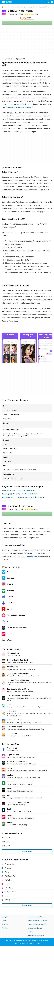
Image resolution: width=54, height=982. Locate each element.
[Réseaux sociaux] (33, 7)
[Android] (7, 7)
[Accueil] (2, 7)
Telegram (20, 107)
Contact (4, 920)
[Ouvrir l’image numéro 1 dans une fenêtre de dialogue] (28, 348)
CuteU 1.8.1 (6, 846)
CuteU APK (20, 10)
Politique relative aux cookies (38, 920)
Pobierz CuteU (30, 494)
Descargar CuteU (8, 490)
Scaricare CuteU (23, 497)
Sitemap (4, 928)
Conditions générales (35, 917)
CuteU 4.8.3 (6, 842)
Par (13, 14)
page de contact (33, 556)
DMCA (30, 932)
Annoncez (5, 924)
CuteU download (7, 497)
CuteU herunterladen (25, 490)
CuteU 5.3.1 (6, 838)
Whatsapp (11, 107)
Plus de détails (27, 851)
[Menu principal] (52, 2)
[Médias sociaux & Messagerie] (19, 7)
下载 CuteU (37, 497)
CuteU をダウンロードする (11, 494)
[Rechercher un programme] (48, 2)
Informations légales (35, 928)
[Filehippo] (7, 2)
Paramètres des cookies (36, 935)
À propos (5, 917)
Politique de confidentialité (37, 924)
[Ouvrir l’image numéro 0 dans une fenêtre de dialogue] (10, 348)
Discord (29, 107)
